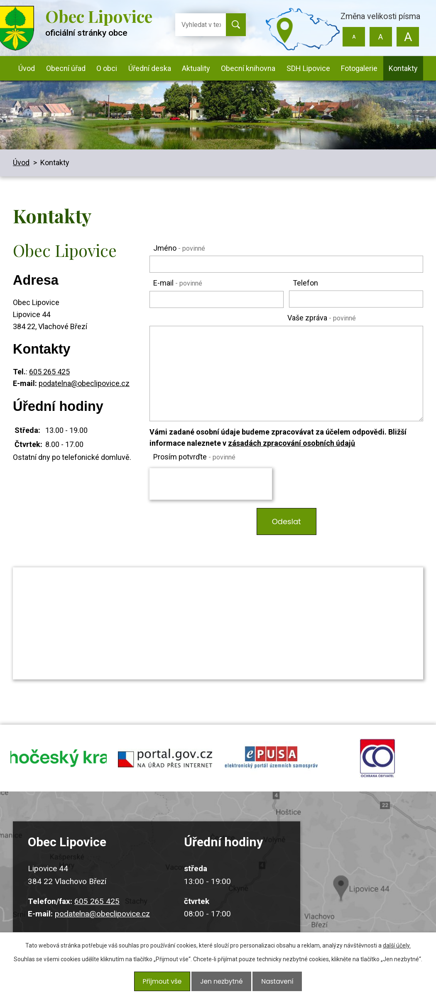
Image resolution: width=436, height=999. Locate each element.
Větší (407, 36)
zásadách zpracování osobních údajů (291, 443)
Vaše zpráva (321, 317)
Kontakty (403, 68)
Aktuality (196, 68)
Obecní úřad (66, 68)
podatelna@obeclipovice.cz (84, 383)
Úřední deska (149, 68)
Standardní (380, 36)
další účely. (397, 949)
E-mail (177, 282)
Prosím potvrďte (194, 456)
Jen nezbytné (221, 983)
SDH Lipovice (308, 68)
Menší (353, 36)
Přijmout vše (164, 983)
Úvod (26, 68)
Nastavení (274, 983)
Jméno (179, 248)
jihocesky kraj (58, 762)
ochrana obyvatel (377, 762)
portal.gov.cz (165, 762)
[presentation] (210, 484)
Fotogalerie (359, 68)
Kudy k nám (373, 884)
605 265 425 (49, 371)
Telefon (305, 282)
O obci (106, 68)
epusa (271, 762)
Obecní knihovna (248, 68)
